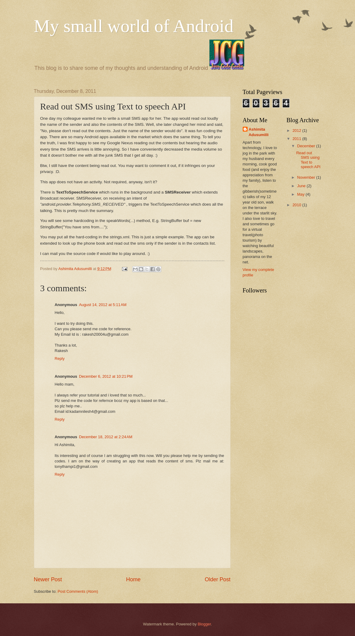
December (306, 146)
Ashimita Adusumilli (259, 132)
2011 (297, 138)
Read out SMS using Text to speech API (308, 160)
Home (133, 579)
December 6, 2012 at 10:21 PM (106, 376)
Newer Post (48, 579)
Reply (60, 358)
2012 (297, 130)
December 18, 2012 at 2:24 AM (105, 437)
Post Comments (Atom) (78, 591)
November (306, 177)
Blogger (204, 624)
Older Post (217, 579)
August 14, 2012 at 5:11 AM (103, 304)
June (302, 186)
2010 (297, 205)
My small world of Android (134, 26)
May (301, 194)
